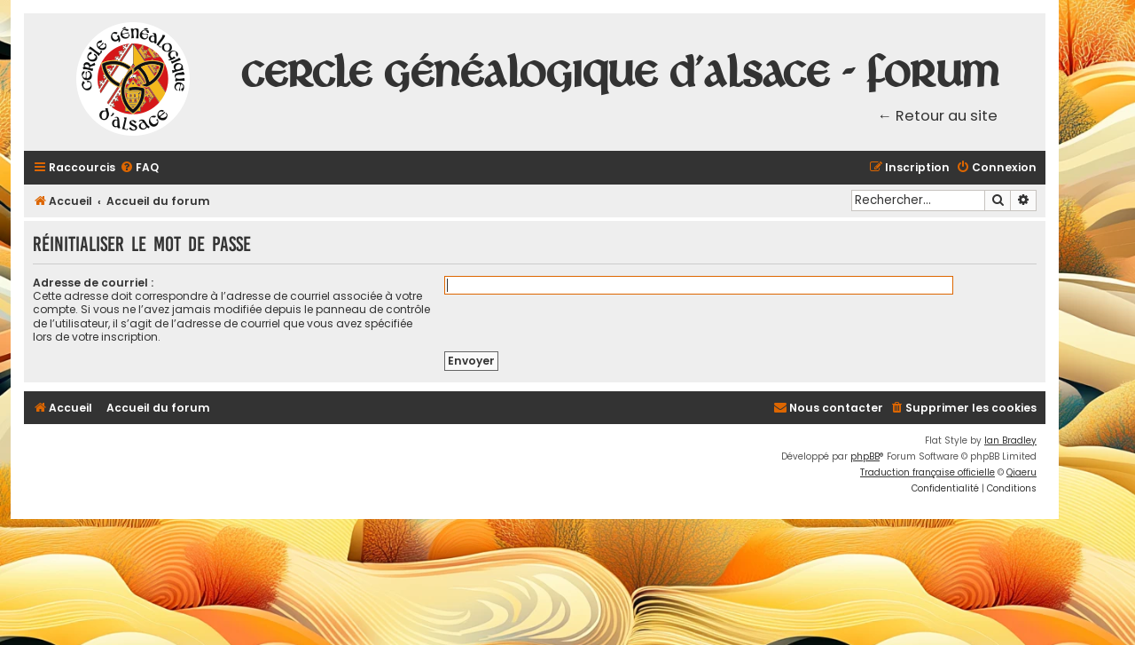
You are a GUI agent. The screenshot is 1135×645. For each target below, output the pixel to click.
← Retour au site (938, 116)
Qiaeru (1021, 472)
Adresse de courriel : (93, 282)
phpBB (865, 456)
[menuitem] (139, 168)
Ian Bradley (1010, 440)
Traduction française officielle (927, 472)
